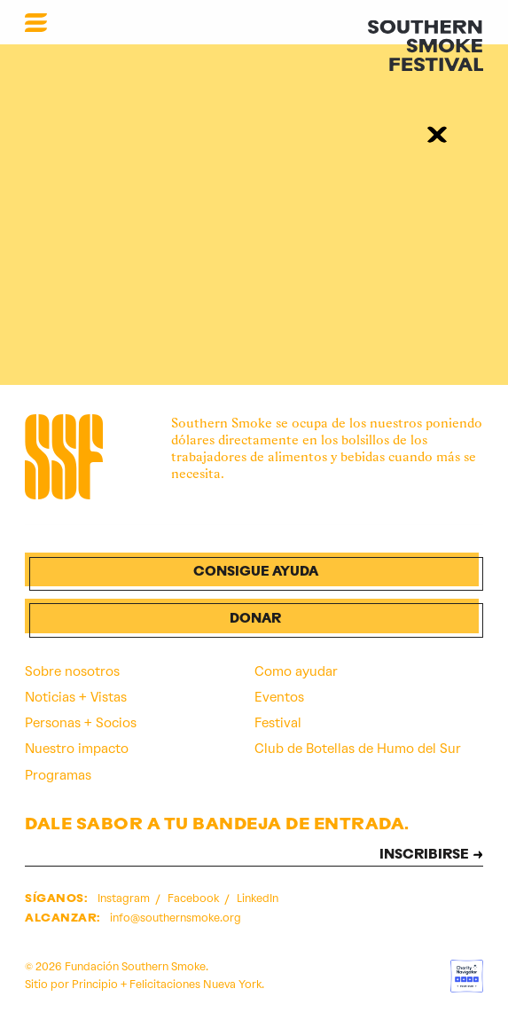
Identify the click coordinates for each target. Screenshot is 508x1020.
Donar (255, 619)
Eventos (279, 697)
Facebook (195, 898)
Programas (58, 775)
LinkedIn (257, 898)
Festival (277, 723)
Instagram (125, 898)
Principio (95, 984)
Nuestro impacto (77, 749)
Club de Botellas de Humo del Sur (357, 749)
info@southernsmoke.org (175, 917)
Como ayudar (296, 671)
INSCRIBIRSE (424, 856)
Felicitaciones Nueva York (195, 984)
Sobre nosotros (72, 671)
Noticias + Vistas (76, 697)
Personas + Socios (81, 723)
